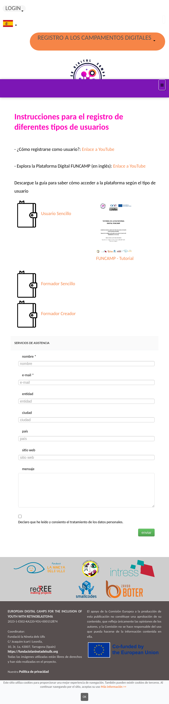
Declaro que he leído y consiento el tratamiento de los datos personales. (70, 522)
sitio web (28, 450)
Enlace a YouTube (98, 149)
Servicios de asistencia (31, 343)
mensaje (28, 469)
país (25, 431)
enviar (146, 532)
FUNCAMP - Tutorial (115, 258)
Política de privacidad (34, 672)
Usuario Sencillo (56, 214)
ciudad (27, 413)
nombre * (29, 356)
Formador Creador (58, 313)
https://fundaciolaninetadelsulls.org (33, 651)
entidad (27, 394)
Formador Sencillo (58, 283)
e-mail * (28, 375)
